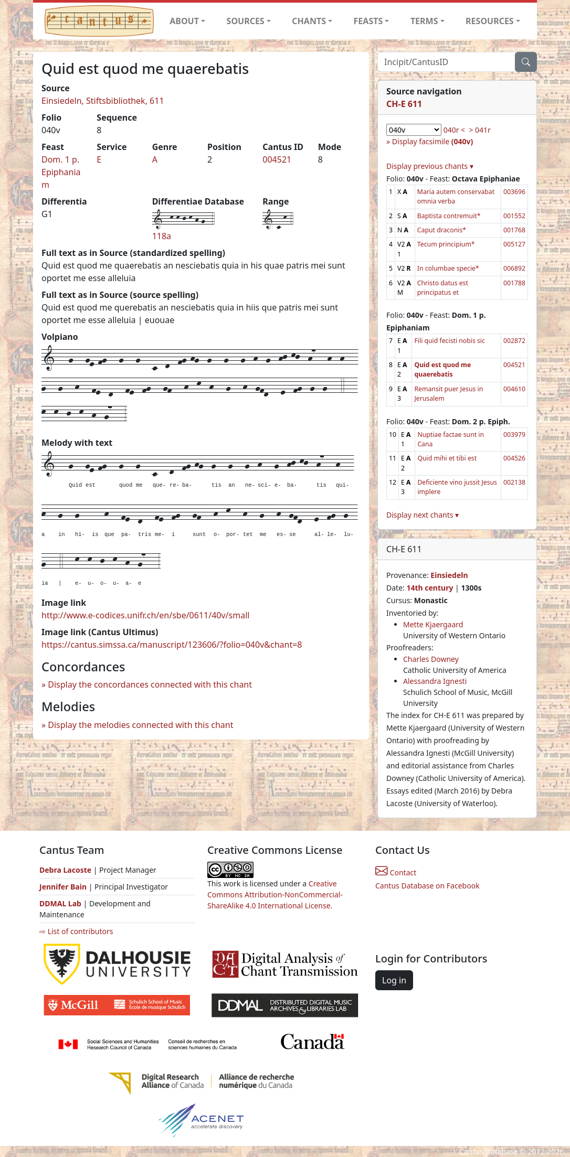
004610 (514, 388)
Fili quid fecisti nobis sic (449, 340)
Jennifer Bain (64, 887)
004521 (276, 159)
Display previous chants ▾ (429, 166)
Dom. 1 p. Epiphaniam (61, 172)
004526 (514, 458)
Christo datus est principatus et (442, 287)
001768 (514, 230)
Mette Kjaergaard (433, 624)
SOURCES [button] (246, 21)
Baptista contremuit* (449, 215)
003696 (514, 191)
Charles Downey (431, 659)
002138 (514, 482)
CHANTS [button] (309, 21)
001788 (514, 282)
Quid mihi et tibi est (447, 458)
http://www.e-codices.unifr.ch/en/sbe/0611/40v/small (145, 615)
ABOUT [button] (184, 21)
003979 (514, 434)
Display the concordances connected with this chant (150, 684)
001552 (514, 215)
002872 (514, 340)
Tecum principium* (446, 244)
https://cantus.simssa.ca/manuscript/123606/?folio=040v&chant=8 (171, 644)
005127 (514, 244)
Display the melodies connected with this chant (140, 725)
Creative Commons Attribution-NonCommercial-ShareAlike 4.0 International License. (275, 894)
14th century (429, 588)
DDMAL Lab (60, 903)
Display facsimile (432, 141)
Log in (394, 980)
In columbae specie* (448, 268)
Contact (395, 872)
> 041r (479, 130)
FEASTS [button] (368, 21)
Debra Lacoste (65, 870)
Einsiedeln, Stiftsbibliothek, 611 (102, 100)
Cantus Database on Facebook (427, 886)
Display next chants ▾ (422, 515)
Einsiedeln (449, 575)
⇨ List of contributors (76, 931)
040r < (454, 130)
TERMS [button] (424, 21)
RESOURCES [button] (490, 21)
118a (161, 236)
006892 (514, 268)
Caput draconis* (441, 230)
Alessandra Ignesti (435, 681)
